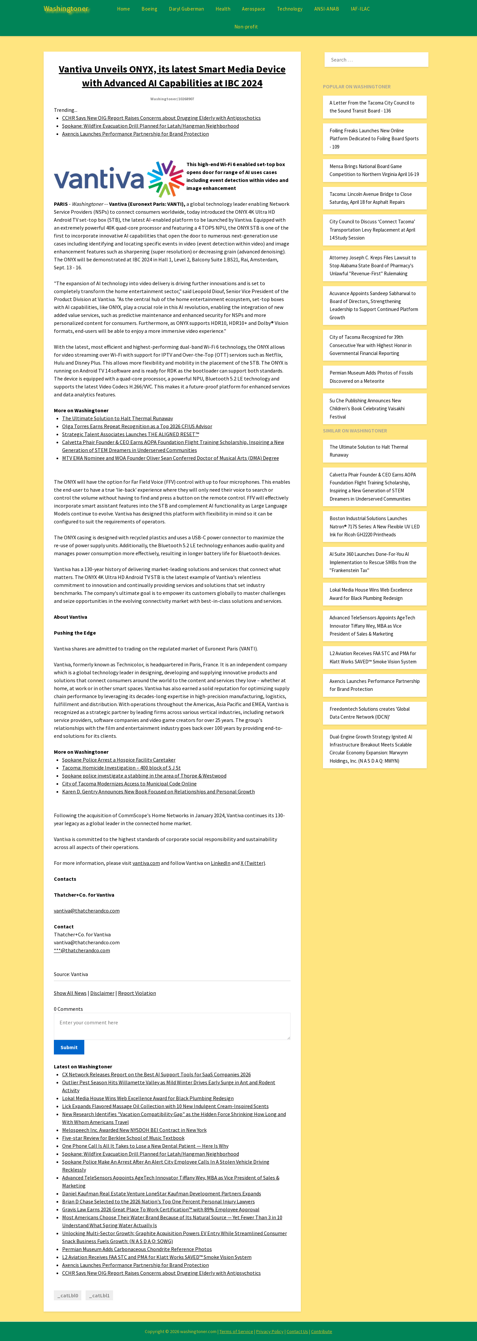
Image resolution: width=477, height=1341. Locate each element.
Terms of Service (236, 1331)
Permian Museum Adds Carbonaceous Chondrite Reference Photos (137, 1249)
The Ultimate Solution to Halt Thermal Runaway (117, 418)
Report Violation (137, 993)
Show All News (70, 993)
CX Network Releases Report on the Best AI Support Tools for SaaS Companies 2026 (156, 1074)
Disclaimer (102, 993)
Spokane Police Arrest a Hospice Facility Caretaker (119, 759)
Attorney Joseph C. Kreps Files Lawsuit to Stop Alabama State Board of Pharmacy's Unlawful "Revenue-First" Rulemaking (373, 265)
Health (223, 9)
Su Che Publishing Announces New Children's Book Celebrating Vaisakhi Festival (367, 408)
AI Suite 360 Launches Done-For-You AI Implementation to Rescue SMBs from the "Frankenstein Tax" (373, 562)
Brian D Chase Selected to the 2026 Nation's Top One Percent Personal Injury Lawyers (158, 1201)
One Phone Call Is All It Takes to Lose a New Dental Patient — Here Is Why (145, 1145)
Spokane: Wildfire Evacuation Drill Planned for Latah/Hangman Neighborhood (150, 125)
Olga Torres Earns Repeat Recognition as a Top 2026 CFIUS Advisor (137, 426)
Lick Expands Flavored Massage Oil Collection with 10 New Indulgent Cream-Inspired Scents (165, 1106)
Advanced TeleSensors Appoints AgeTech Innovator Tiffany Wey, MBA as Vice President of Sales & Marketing (372, 625)
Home (123, 9)
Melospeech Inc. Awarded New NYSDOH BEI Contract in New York (134, 1130)
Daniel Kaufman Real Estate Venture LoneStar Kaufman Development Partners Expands (161, 1193)
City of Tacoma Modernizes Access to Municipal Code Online (129, 783)
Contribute (321, 1331)
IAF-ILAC (360, 9)
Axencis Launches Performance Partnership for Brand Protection (135, 133)
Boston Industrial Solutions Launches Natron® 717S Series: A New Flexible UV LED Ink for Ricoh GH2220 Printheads (375, 526)
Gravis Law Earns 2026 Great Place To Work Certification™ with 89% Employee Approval (160, 1209)
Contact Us (297, 1331)
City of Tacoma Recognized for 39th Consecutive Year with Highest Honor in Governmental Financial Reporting (371, 345)
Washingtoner (66, 8)
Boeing (149, 9)
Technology (290, 9)
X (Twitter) (253, 863)
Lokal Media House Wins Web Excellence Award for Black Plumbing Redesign (148, 1098)
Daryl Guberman (186, 9)
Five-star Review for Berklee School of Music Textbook (123, 1138)
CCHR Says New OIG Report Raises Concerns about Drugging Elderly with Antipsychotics (161, 117)
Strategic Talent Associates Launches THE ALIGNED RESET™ (130, 434)
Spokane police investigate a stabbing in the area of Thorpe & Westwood (144, 775)
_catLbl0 (67, 1295)
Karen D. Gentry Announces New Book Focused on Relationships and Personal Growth (158, 791)
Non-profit (246, 26)
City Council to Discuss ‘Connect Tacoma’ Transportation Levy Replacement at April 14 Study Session (372, 229)
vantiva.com (146, 863)
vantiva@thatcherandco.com (87, 910)
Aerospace (253, 9)
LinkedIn (220, 863)
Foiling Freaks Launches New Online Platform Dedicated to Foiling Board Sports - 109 (374, 138)
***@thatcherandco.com (82, 950)
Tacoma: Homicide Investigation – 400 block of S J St (121, 767)
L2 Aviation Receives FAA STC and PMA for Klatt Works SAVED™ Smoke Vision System (157, 1257)
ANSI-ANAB (326, 9)
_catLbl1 (99, 1295)
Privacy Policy (270, 1331)
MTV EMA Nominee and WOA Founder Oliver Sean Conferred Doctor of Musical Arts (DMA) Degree (170, 458)
